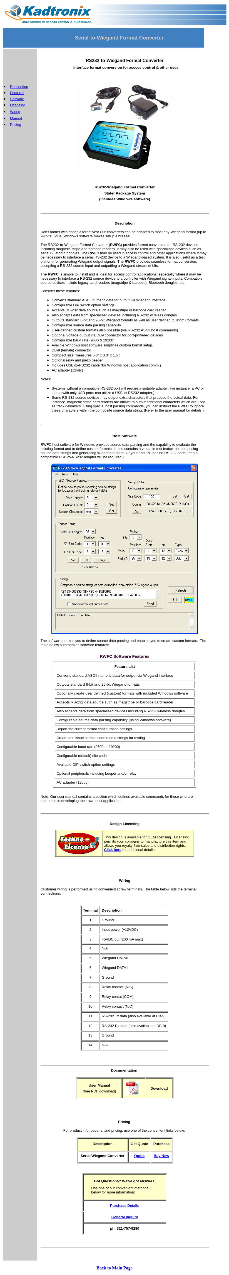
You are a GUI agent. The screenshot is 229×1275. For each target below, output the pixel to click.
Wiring (15, 112)
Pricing (15, 124)
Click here (112, 850)
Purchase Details (124, 1205)
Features (17, 93)
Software (17, 99)
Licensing (17, 105)
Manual (16, 118)
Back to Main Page (114, 1268)
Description (19, 87)
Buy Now (161, 1156)
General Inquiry (124, 1217)
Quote (139, 1156)
